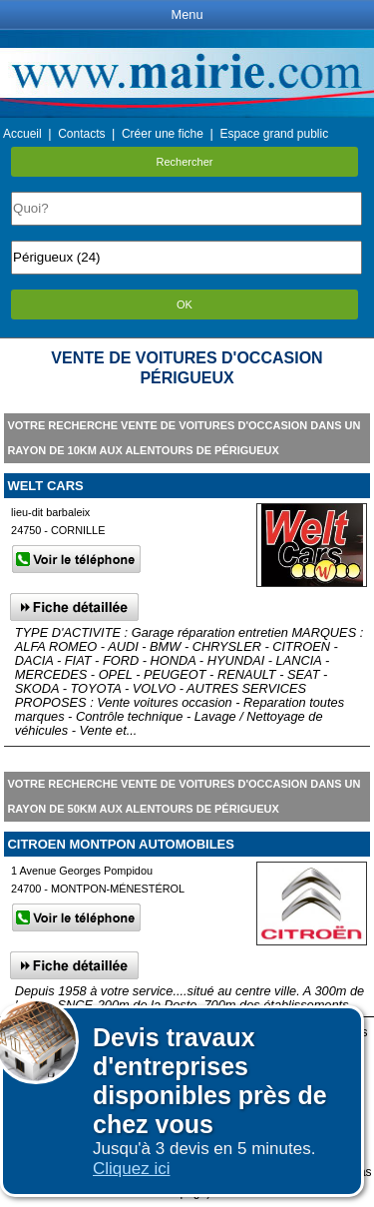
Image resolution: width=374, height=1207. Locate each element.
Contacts (81, 134)
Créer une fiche (162, 134)
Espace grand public (273, 134)
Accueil (22, 134)
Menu (186, 14)
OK (184, 304)
